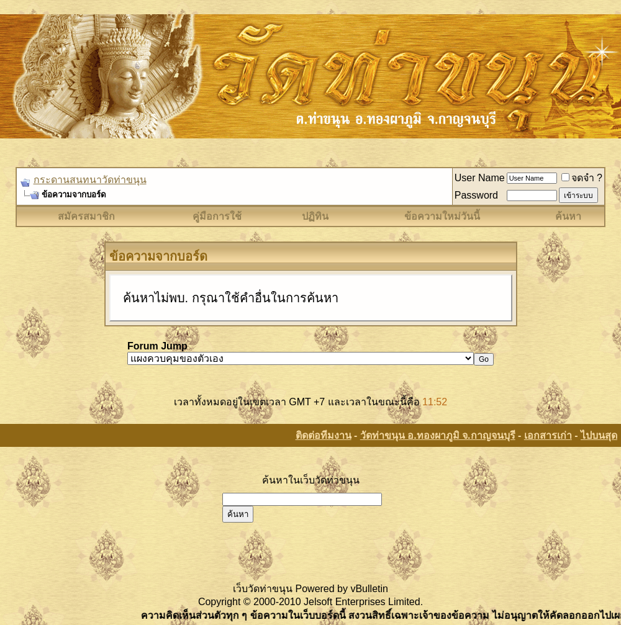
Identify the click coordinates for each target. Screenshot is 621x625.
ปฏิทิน (315, 216)
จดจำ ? (581, 178)
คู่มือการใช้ (217, 216)
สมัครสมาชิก (86, 216)
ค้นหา (568, 216)
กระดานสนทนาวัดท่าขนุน (90, 179)
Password (476, 195)
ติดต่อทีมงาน (323, 435)
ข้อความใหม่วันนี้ (442, 216)
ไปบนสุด (599, 435)
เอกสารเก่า (548, 435)
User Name (480, 178)
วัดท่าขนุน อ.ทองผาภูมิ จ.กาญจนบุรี (437, 435)
